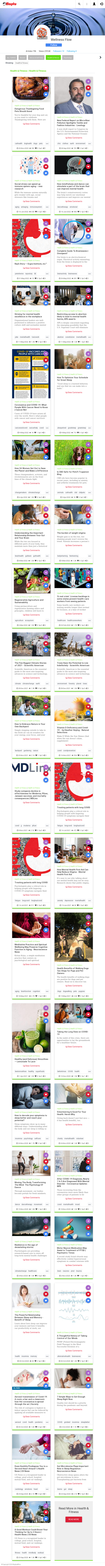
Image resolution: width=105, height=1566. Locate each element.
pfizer (34, 826)
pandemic (39, 1422)
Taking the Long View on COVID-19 (72, 1032)
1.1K (74, 1427)
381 (74, 278)
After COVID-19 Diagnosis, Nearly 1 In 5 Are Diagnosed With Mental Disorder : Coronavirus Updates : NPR (73, 1182)
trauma (79, 1271)
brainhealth (19, 556)
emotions (28, 1489)
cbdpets (82, 492)
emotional (73, 207)
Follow (53, 45)
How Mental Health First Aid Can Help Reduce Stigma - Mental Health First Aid (72, 872)
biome (59, 1489)
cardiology (19, 1489)
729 (74, 148)
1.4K (32, 342)
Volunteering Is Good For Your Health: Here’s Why (71, 1113)
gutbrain (28, 556)
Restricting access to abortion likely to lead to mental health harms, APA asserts (72, 316)
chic (59, 143)
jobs (16, 337)
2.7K (32, 996)
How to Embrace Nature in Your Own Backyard (30, 725)
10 (32, 278)
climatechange (34, 492)
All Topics (11, 58)
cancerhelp (33, 428)
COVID (70, 1071)
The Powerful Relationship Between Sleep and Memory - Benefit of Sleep (29, 1317)
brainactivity (62, 274)
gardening (27, 751)
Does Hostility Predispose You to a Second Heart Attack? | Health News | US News (31, 1468)
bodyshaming (62, 556)
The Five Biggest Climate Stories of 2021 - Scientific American (30, 664)
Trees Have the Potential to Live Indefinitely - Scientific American (73, 664)
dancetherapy (62, 207)
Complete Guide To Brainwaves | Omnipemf (72, 252)
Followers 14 (58, 51)
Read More (73, 1519)
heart (36, 1489)
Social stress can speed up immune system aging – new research (28, 186)
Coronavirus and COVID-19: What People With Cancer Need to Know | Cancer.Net (31, 407)
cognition (36, 991)
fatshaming (73, 556)
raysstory (28, 274)
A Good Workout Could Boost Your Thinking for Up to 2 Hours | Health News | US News (31, 1532)
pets (41, 143)
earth (72, 143)
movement (38, 1204)
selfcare (37, 1138)
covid (42, 428)
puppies (82, 991)
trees (85, 684)
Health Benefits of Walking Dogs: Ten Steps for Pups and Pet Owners (73, 971)
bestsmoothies (21, 1071)
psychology (28, 1138)
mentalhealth (25, 337)
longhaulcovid (79, 826)
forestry (72, 684)
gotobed (67, 1422)
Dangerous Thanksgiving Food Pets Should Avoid (29, 110)
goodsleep (72, 428)
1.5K (32, 688)
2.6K (74, 996)
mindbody (32, 1553)
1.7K (74, 625)
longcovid (68, 826)
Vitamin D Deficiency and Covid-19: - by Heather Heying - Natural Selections (73, 730)
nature (35, 751)
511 (31, 905)
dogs (35, 143)
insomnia (18, 1138)
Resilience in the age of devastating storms (26, 1246)
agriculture (19, 620)
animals (60, 492)
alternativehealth (63, 1356)
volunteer (79, 1138)
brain (59, 1271)
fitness (17, 1553)
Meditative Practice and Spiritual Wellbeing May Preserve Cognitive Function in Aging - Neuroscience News (31, 948)
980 (74, 212)
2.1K (32, 755)
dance (17, 1204)
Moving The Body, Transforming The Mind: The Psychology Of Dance (30, 1185)
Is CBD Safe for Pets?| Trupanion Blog (73, 473)
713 (73, 432)
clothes (65, 143)
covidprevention (69, 751)
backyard (18, 751)
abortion (60, 337)
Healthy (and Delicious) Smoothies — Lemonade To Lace (31, 1060)
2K (74, 905)
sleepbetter (85, 1422)
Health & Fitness (53, 58)
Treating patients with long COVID (73, 807)
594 (74, 755)
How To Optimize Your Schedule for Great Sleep (72, 378)
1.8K (32, 1209)
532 (31, 148)
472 (74, 830)
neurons (66, 1271)
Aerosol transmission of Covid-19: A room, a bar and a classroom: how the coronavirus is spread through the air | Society (31, 1400)
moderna (27, 826)
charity (60, 1138)
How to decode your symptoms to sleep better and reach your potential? (31, 1118)
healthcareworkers (74, 620)
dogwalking (67, 991)
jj (21, 826)
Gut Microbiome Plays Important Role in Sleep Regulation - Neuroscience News (72, 1468)
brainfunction (26, 991)
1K (31, 432)
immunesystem (36, 207)
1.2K (74, 1209)
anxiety (60, 900)
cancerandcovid (21, 428)
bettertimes (61, 1071)
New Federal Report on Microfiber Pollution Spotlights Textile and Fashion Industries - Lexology (73, 123)
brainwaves (72, 274)
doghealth (28, 143)
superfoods (40, 1071)
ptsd (72, 1271)
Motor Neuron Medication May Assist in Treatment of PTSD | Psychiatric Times (72, 1250)
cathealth (18, 143)
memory (33, 1356)
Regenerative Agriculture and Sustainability (29, 601)
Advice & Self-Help (36, 58)
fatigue (60, 826)
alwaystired (61, 428)
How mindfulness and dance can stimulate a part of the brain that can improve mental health (73, 186)
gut (65, 1489)
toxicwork (35, 337)
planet (78, 684)
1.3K (74, 342)
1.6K (32, 1427)
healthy (31, 1071)
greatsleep (82, 428)
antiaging (24, 207)
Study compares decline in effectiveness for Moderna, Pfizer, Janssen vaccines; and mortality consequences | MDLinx (31, 795)
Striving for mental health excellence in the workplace (28, 315)
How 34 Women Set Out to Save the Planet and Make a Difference (31, 469)
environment (80, 143)
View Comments (31, 124)
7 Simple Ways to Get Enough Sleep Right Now (71, 1397)
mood (77, 1204)
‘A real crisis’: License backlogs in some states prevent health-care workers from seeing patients (73, 599)
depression (69, 900)
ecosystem (29, 620)
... (47, 143)
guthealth (36, 556)
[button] (79, 4)
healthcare (61, 620)
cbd (75, 492)
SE (35, 274)
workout (41, 1553)
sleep (70, 1489)
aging (17, 207)
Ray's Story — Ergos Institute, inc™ (31, 263)
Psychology (68, 58)
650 (31, 212)
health (77, 1071)
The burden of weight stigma (71, 533)
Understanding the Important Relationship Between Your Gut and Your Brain (30, 535)
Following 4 (72, 51)
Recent (22, 58)
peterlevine (19, 274)
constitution (70, 337)
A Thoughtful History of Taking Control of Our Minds (72, 1336)
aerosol (18, 1422)
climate (18, 684)
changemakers (21, 492)
